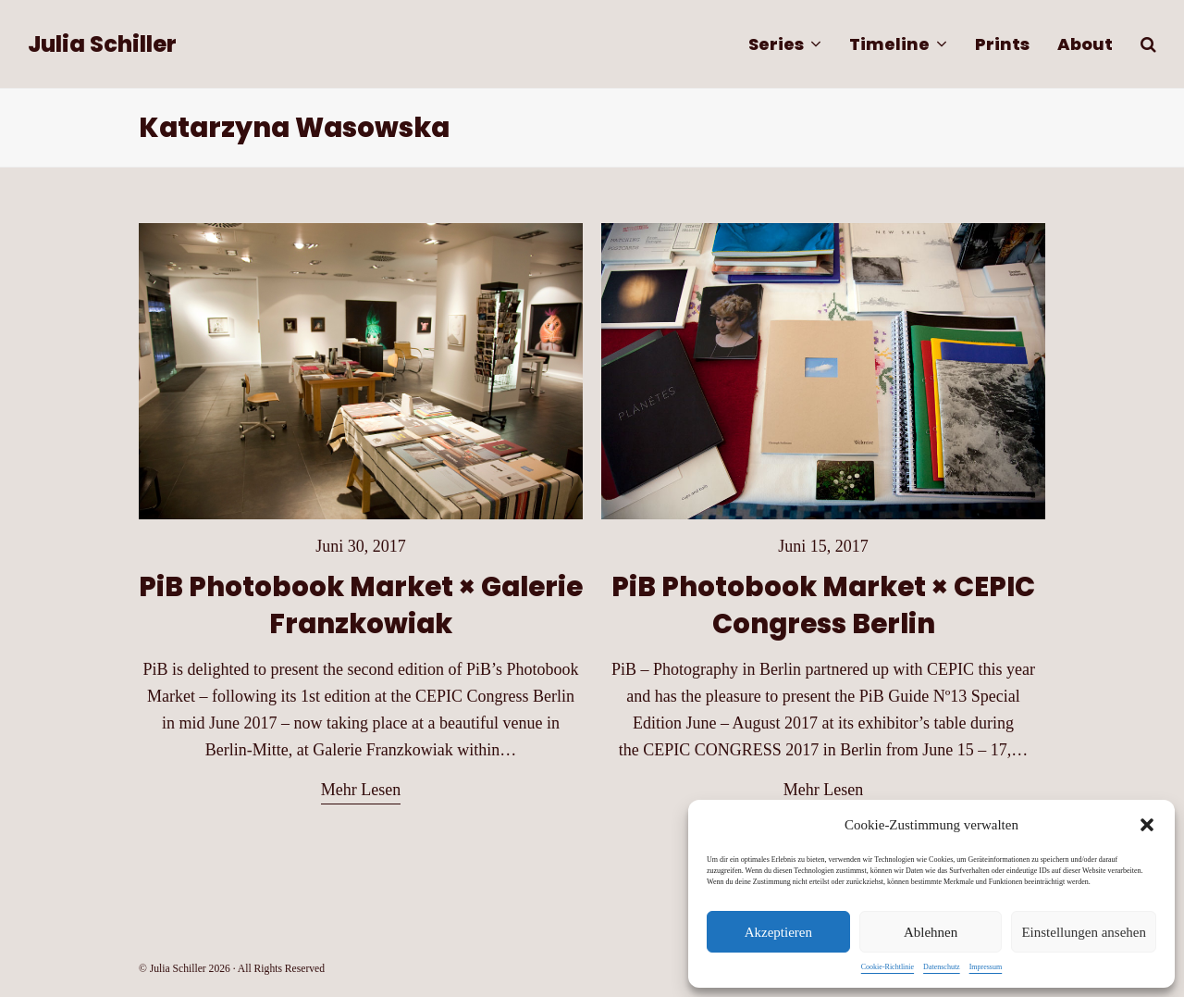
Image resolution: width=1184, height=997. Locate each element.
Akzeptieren (778, 932)
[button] (1147, 825)
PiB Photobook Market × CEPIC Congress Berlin (823, 604)
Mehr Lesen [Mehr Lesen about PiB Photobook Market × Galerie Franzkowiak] (361, 789)
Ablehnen (930, 932)
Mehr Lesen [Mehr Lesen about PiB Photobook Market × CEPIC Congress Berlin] (823, 789)
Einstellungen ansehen (1083, 932)
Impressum (986, 967)
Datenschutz (941, 967)
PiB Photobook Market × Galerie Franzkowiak (361, 604)
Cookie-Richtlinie (887, 967)
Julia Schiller (102, 44)
